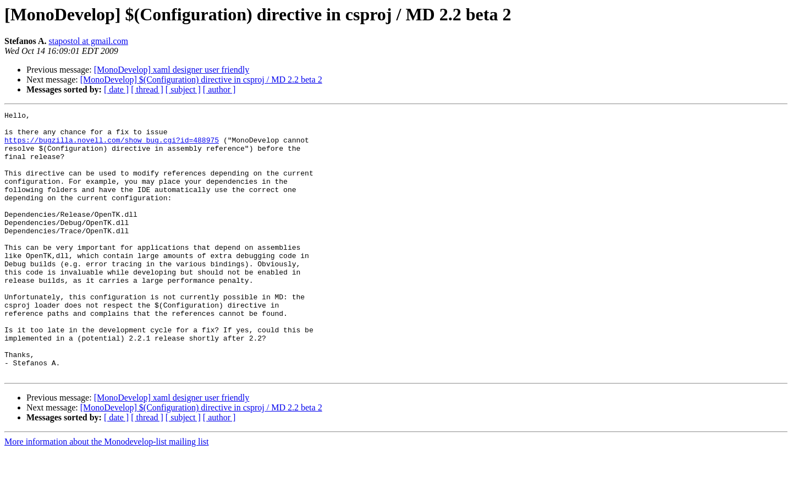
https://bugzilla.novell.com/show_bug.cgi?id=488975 (111, 146)
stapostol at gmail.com (88, 41)
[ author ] (219, 89)
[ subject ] (183, 89)
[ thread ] (147, 89)
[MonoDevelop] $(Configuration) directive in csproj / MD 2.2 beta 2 (201, 79)
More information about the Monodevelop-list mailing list (106, 494)
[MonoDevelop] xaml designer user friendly (172, 69)
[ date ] (116, 89)
